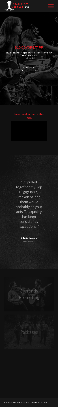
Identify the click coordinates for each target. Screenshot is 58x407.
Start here (29, 68)
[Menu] (49, 6)
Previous (11, 184)
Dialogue (43, 402)
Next (46, 184)
